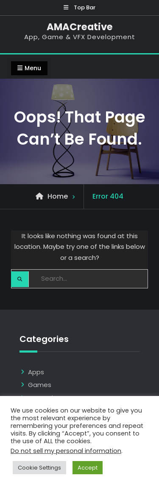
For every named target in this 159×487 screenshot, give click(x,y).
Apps (36, 371)
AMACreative (80, 27)
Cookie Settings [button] (39, 468)
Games (39, 384)
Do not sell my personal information (66, 451)
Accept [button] (88, 468)
